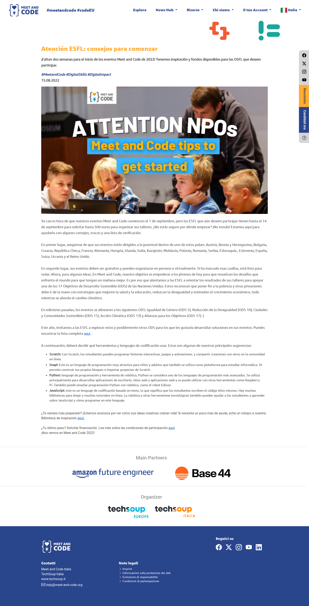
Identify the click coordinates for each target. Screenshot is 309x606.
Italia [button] (289, 10)
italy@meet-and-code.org (64, 585)
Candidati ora (305, 120)
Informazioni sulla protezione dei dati (145, 573)
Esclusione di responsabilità (138, 577)
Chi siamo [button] (222, 10)
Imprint (125, 568)
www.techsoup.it (53, 579)
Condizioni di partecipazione (139, 581)
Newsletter (305, 96)
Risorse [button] (193, 10)
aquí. (81, 418)
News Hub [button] (165, 10)
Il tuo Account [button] (255, 10)
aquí (87, 334)
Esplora (139, 10)
